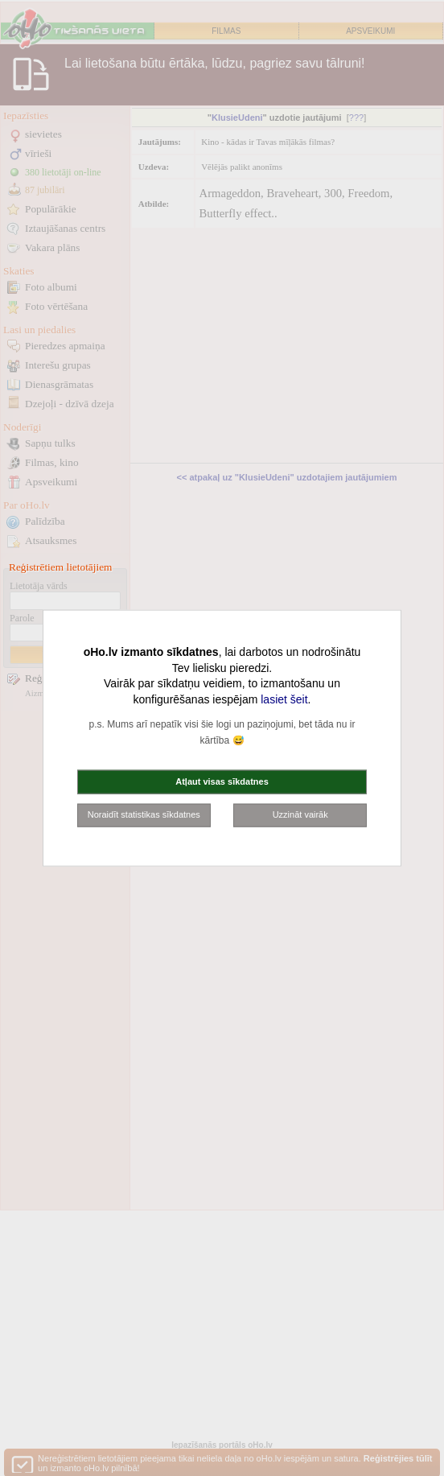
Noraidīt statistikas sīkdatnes (144, 814)
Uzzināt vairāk (300, 814)
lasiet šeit (284, 698)
